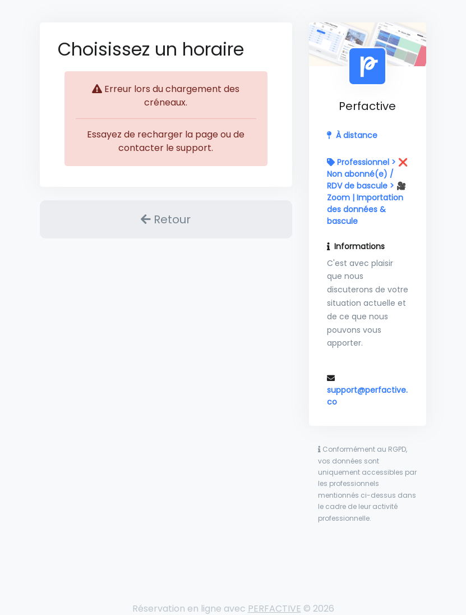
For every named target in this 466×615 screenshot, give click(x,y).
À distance (356, 135)
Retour (166, 219)
